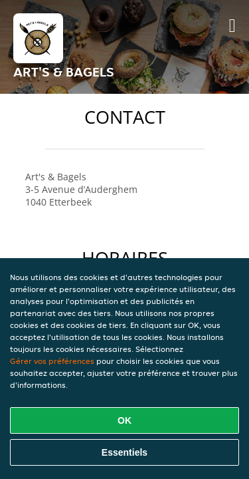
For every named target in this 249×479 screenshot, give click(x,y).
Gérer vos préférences (52, 361)
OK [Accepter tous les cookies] (124, 420)
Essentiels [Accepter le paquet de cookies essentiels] (124, 452)
